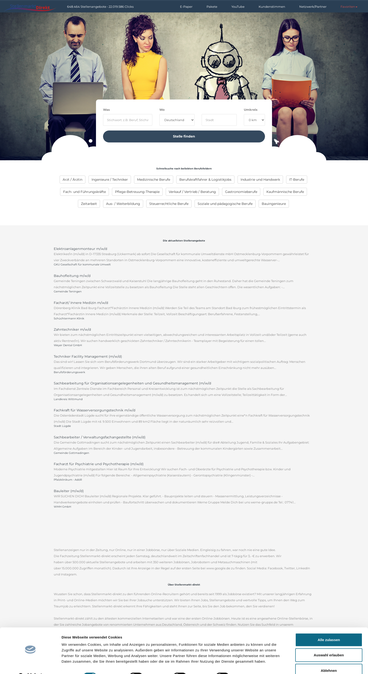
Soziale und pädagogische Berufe (225, 204)
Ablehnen (329, 659)
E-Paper (186, 6)
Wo (162, 109)
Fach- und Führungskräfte (84, 192)
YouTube (238, 6)
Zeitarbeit (89, 204)
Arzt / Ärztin (72, 179)
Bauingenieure (274, 204)
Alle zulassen (329, 628)
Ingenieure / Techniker (110, 179)
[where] (219, 120)
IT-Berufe (296, 179)
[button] (349, 6)
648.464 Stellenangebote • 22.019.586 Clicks (100, 6)
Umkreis (250, 109)
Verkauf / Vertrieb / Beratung (192, 192)
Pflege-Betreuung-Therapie (137, 192)
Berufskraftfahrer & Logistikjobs (205, 179)
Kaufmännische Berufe (285, 192)
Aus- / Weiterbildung (123, 204)
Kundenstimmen (272, 6)
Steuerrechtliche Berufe (168, 204)
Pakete (212, 6)
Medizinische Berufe (153, 179)
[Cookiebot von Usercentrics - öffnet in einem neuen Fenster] (30, 664)
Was (106, 109)
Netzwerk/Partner (312, 6)
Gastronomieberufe (241, 192)
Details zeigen (249, 665)
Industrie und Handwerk (260, 179)
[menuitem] (72, 179)
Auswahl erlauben (329, 643)
